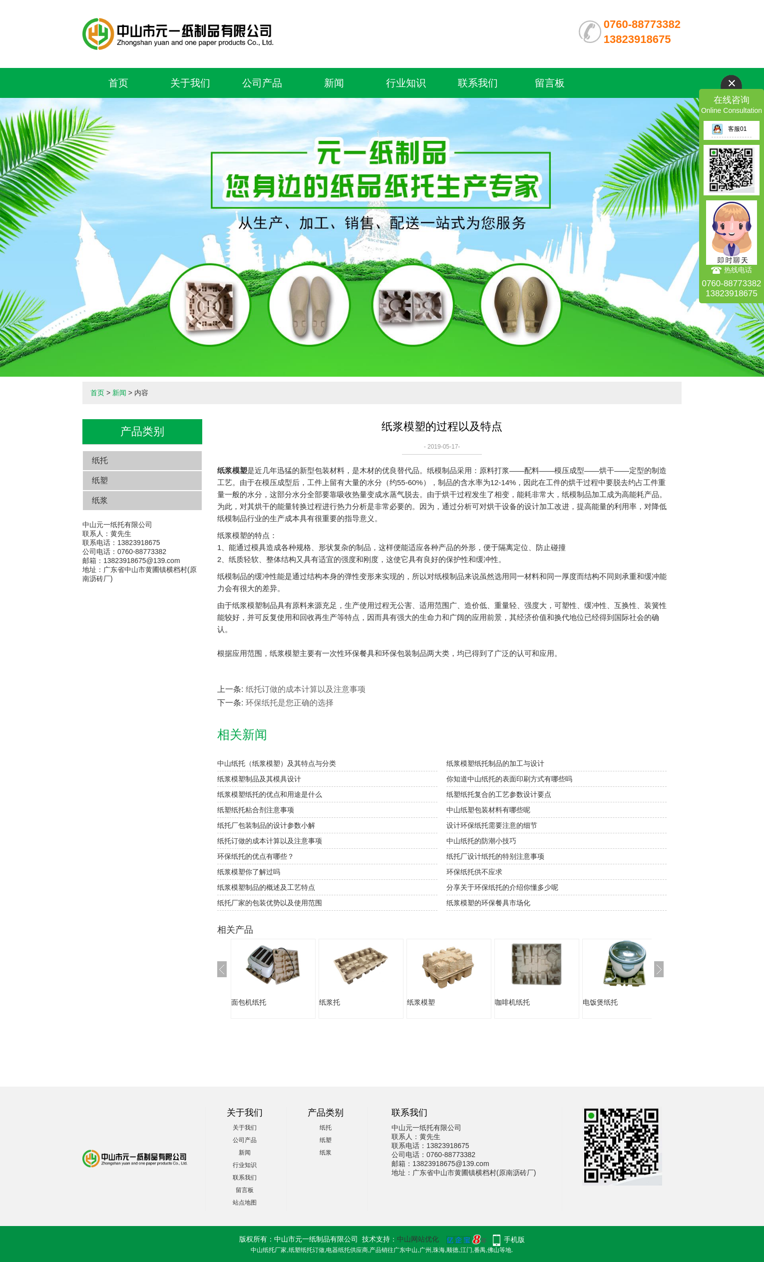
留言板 (550, 82)
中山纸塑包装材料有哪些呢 (488, 810)
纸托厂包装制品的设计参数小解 (266, 825)
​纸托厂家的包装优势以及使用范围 (269, 903)
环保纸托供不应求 (474, 872)
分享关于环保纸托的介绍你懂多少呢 (502, 887)
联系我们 (478, 82)
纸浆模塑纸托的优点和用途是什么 (269, 794)
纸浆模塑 (421, 1002)
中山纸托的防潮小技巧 (481, 841)
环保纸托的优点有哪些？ (255, 856)
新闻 (334, 82)
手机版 (514, 1240)
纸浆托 (329, 1002)
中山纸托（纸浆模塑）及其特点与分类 (276, 763)
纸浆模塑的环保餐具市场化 (488, 903)
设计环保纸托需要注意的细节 (491, 825)
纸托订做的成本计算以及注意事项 (306, 689)
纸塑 (100, 480)
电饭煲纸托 (600, 1002)
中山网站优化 (418, 1239)
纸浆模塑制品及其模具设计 (259, 779)
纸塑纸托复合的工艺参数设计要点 (498, 794)
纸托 (100, 460)
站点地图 (245, 1202)
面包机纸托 (248, 1002)
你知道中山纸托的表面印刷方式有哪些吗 (509, 779)
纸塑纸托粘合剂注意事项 (255, 810)
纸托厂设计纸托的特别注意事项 (495, 856)
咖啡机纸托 (512, 1002)
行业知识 (406, 82)
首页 (118, 82)
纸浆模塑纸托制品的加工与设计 (495, 763)
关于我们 (190, 82)
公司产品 (262, 82)
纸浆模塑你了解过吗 (248, 872)
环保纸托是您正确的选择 (290, 702)
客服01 (729, 128)
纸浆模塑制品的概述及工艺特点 (266, 887)
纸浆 (100, 500)
